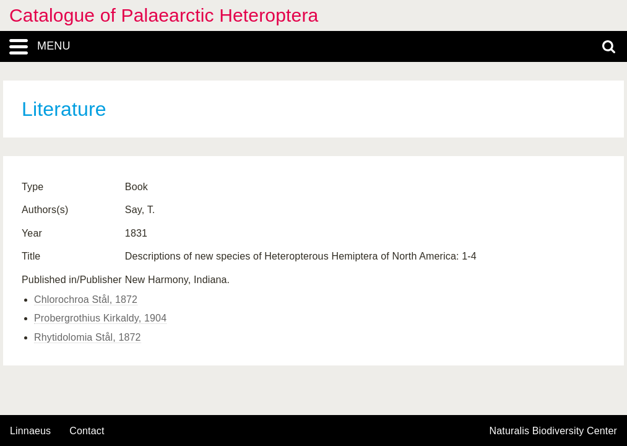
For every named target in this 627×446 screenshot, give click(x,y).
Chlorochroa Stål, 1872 (85, 299)
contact (86, 431)
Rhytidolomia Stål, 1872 (87, 337)
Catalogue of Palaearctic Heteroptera (163, 15)
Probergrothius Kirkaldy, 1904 (100, 318)
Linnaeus (30, 431)
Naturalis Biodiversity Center (554, 431)
